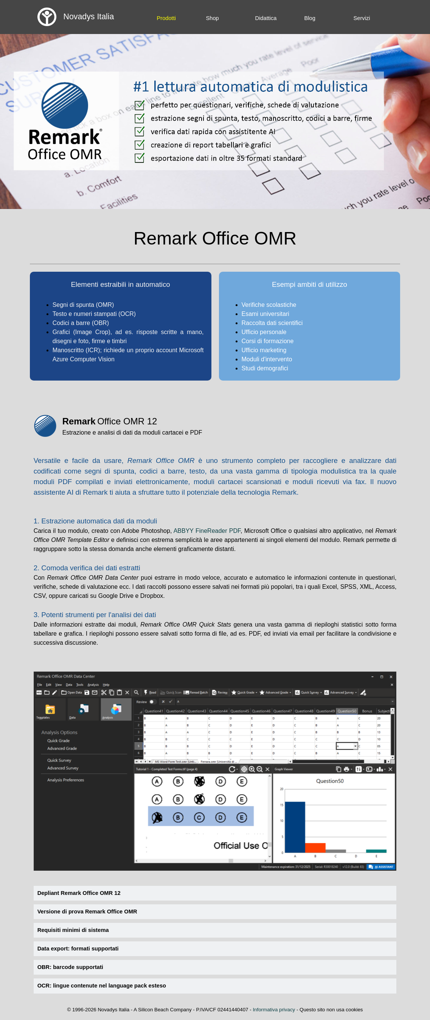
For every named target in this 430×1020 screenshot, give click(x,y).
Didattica (266, 18)
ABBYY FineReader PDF (207, 531)
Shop (212, 18)
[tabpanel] (120, 321)
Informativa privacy (274, 1009)
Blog (309, 18)
